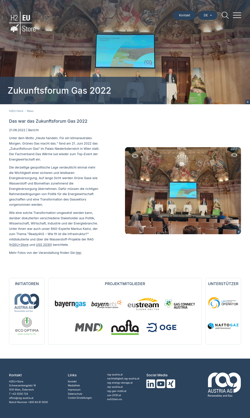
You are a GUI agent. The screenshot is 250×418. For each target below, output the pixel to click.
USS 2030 (43, 245)
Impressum (74, 389)
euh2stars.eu (114, 399)
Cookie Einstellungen (80, 397)
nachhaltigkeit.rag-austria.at (123, 378)
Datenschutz (75, 393)
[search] (225, 15)
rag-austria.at (115, 374)
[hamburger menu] (237, 15)
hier (78, 253)
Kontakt (184, 15)
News (30, 110)
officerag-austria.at (21, 397)
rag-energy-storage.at (120, 382)
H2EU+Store (16, 110)
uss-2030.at (114, 395)
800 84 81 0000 (39, 402)
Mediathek (74, 385)
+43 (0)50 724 (19, 393)
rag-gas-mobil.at (116, 391)
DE (208, 15)
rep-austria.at (115, 386)
